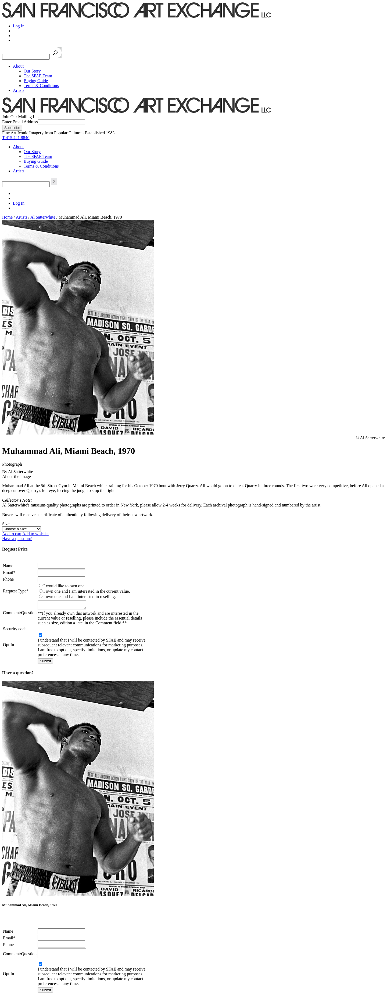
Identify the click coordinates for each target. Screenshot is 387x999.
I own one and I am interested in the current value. (86, 591)
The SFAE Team (38, 76)
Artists (18, 90)
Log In (18, 26)
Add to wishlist (35, 533)
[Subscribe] (12, 128)
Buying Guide (36, 80)
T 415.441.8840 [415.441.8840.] (15, 137)
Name (8, 565)
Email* (9, 572)
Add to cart (12, 533)
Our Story (32, 71)
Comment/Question (20, 613)
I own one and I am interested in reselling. (79, 596)
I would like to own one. (64, 586)
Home (7, 217)
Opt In (8, 646)
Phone (8, 579)
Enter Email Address (20, 122)
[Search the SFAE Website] (26, 57)
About (18, 66)
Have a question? (17, 538)
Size (6, 524)
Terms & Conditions (41, 85)
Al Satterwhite (42, 217)
